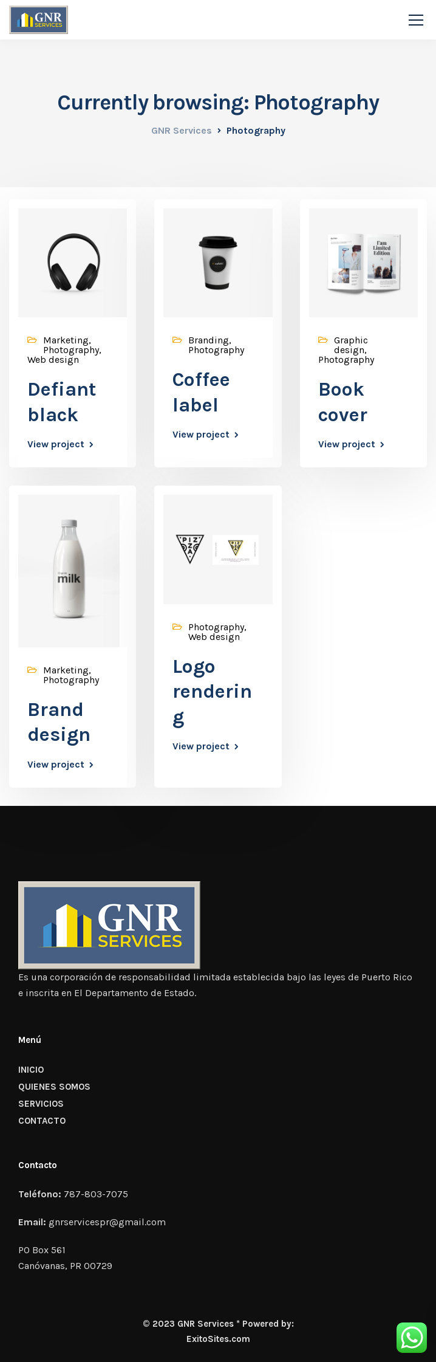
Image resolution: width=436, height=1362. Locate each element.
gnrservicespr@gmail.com (107, 1222)
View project (55, 444)
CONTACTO (42, 1120)
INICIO (31, 1069)
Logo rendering (212, 691)
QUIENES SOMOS (54, 1086)
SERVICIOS (41, 1103)
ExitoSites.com (218, 1338)
